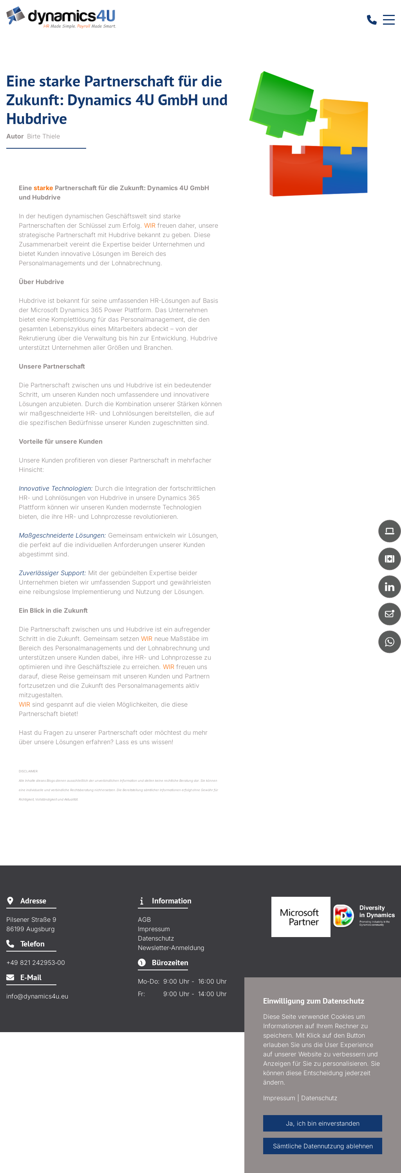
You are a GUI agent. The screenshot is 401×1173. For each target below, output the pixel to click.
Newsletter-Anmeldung (171, 948)
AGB (144, 919)
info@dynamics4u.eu (37, 996)
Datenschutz (156, 938)
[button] (389, 531)
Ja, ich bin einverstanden (322, 1123)
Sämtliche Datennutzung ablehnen (323, 1146)
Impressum (154, 929)
